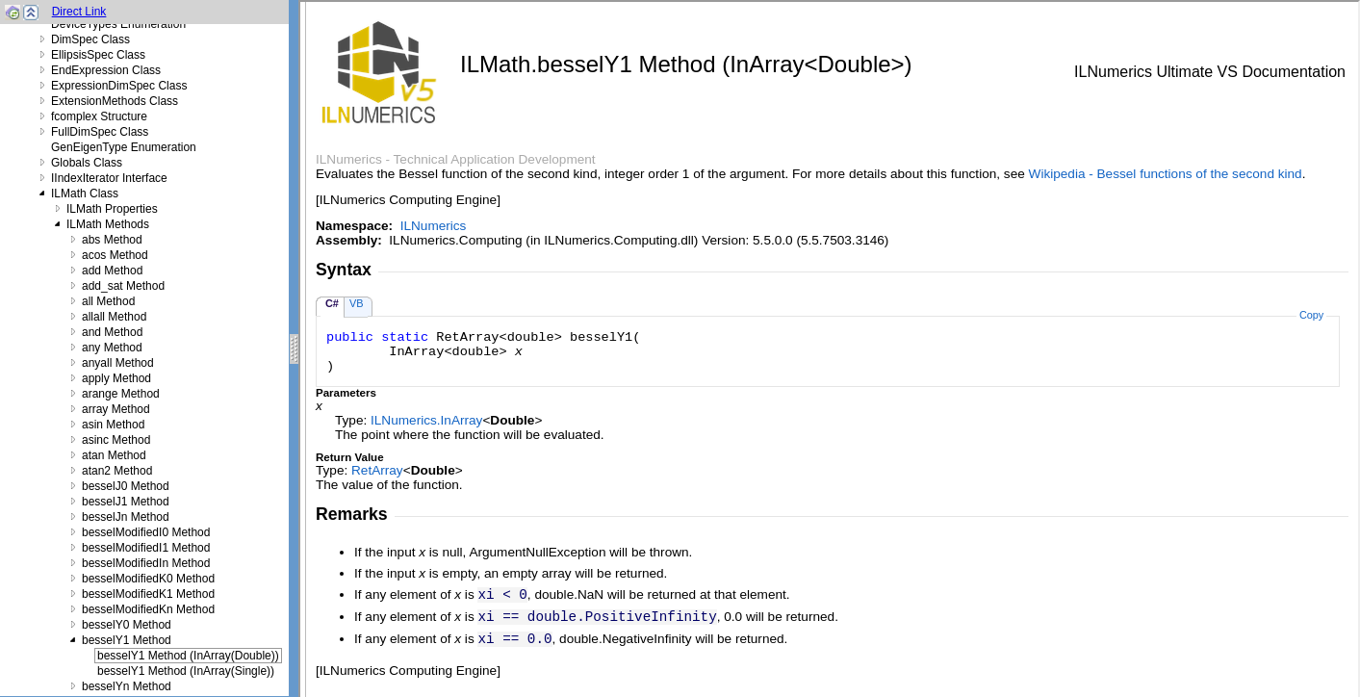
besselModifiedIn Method (146, 563)
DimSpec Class (90, 39)
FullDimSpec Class (99, 132)
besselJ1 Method (125, 501)
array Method (116, 409)
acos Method (115, 255)
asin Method (113, 424)
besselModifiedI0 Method (146, 532)
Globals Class (86, 162)
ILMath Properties (112, 209)
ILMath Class (84, 193)
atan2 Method (117, 471)
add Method (112, 270)
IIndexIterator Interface (109, 178)
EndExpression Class (106, 70)
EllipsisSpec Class (98, 55)
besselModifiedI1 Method (146, 548)
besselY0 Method (126, 625)
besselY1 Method (126, 640)
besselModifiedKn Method (148, 609)
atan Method (114, 455)
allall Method (114, 316)
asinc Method (116, 440)
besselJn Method (125, 517)
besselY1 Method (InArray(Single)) (185, 671)
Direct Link (79, 11)
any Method (112, 347)
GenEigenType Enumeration (123, 147)
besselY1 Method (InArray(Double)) (188, 655)
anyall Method (118, 363)
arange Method (121, 393)
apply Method (116, 378)
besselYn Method (126, 686)
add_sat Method (123, 286)
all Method (108, 301)
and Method (112, 332)
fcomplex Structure (99, 116)
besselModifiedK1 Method (148, 594)
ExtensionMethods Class (114, 101)
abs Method (112, 239)
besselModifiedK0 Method (148, 578)
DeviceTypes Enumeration (118, 24)
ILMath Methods (107, 224)
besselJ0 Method (125, 486)
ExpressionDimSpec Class (119, 85)
